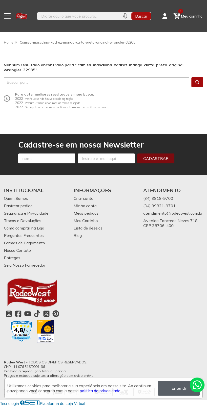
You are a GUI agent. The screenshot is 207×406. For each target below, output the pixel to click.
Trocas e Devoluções (22, 220)
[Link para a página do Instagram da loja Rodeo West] (8, 313)
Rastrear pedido (18, 205)
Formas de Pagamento (24, 242)
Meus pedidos (86, 213)
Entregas (12, 257)
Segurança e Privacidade (26, 213)
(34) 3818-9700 (158, 198)
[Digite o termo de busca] (78, 16)
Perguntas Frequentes (24, 235)
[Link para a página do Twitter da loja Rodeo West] (46, 313)
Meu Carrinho (86, 220)
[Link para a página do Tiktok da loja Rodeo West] (37, 313)
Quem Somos (16, 198)
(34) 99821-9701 (159, 205)
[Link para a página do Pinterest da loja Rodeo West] (55, 313)
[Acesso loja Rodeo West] (164, 16)
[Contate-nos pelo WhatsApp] (197, 385)
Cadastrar (155, 158)
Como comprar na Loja (24, 228)
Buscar (141, 16)
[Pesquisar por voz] (125, 16)
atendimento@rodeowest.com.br (173, 213)
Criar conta (83, 198)
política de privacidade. (100, 390)
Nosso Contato (17, 250)
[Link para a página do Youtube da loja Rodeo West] (27, 313)
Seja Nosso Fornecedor (24, 265)
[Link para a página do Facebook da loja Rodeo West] (18, 313)
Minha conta (85, 205)
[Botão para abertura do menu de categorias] (7, 16)
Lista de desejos (88, 228)
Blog (78, 235)
